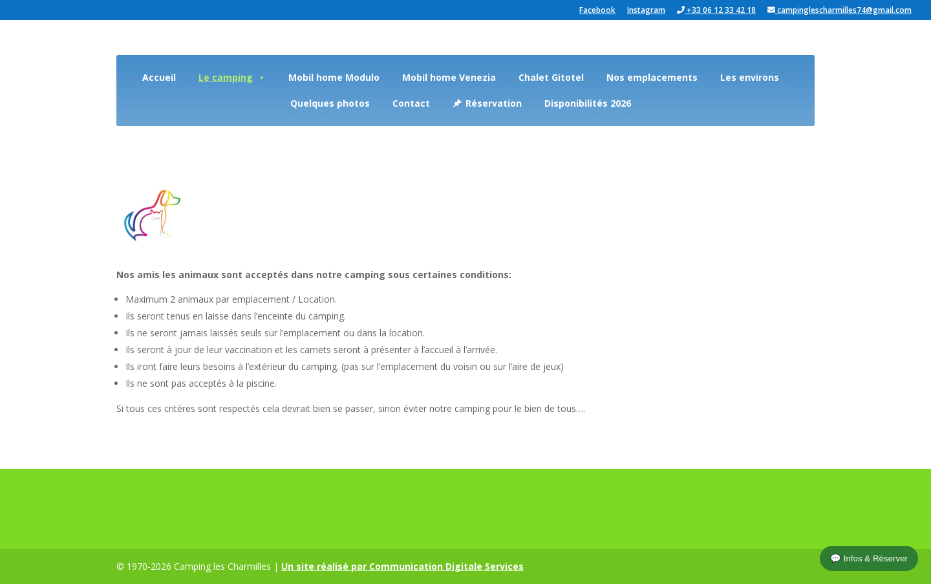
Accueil (159, 77)
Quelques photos (330, 103)
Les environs (749, 77)
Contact (411, 103)
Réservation (494, 103)
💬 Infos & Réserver (869, 558)
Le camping (232, 77)
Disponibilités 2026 (587, 103)
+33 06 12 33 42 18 (716, 11)
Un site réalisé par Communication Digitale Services (402, 566)
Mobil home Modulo (334, 77)
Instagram (646, 11)
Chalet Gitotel (551, 77)
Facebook (597, 11)
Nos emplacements (652, 77)
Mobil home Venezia (449, 77)
